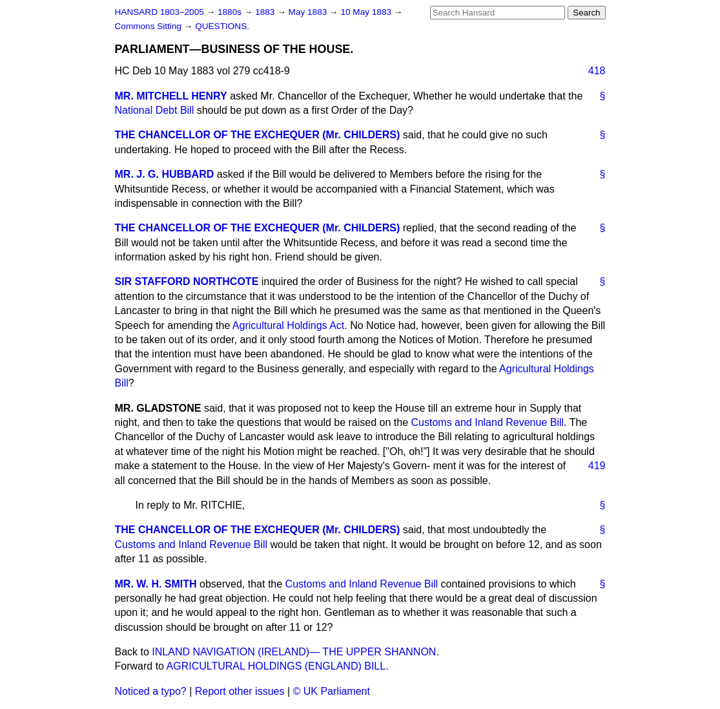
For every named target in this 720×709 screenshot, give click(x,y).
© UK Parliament (331, 691)
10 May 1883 (366, 12)
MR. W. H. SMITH (156, 583)
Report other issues (240, 691)
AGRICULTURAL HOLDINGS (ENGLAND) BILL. (278, 666)
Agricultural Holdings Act (288, 325)
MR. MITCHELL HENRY (171, 95)
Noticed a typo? (151, 691)
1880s (231, 12)
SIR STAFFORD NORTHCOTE (187, 281)
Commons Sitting (149, 26)
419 (597, 465)
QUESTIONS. (222, 26)
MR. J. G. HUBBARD (164, 174)
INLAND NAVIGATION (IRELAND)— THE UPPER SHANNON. (295, 651)
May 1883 (309, 12)
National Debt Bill (154, 110)
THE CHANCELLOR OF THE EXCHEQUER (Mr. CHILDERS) (257, 134)
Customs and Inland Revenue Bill (487, 422)
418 (597, 70)
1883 (266, 12)
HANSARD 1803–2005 (159, 12)
